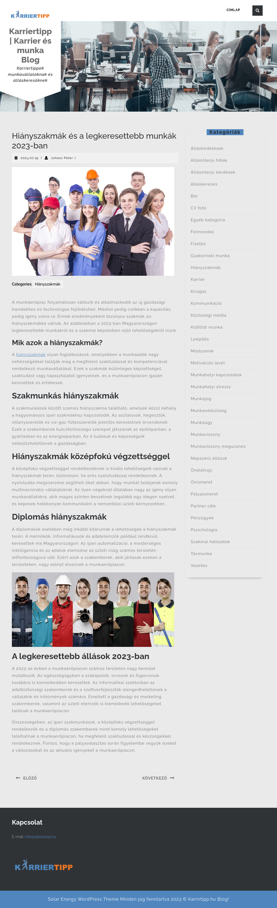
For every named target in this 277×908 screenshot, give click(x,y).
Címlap (233, 10)
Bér (194, 196)
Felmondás (202, 231)
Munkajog (201, 398)
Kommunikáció (206, 303)
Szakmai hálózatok (210, 541)
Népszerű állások (209, 458)
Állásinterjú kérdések (213, 172)
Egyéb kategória (208, 220)
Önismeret (202, 482)
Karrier (198, 279)
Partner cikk (203, 506)
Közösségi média (208, 315)
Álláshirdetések (207, 148)
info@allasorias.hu (40, 837)
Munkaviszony (205, 434)
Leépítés (200, 339)
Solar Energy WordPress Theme (83, 899)
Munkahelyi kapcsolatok (216, 374)
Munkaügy (202, 422)
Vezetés (199, 565)
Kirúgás (199, 291)
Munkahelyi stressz (211, 386)
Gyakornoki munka (210, 255)
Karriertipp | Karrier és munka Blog (30, 45)
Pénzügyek (202, 517)
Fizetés (198, 243)
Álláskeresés (204, 184)
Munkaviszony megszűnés (218, 446)
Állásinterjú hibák (209, 160)
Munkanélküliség (209, 410)
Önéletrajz (202, 470)
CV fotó (198, 208)
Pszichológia (204, 529)
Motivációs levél (208, 363)
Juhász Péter (62, 158)
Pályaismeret (204, 494)
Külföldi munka (207, 327)
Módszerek (202, 351)
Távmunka (201, 553)
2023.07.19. (30, 158)
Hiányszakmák (47, 284)
